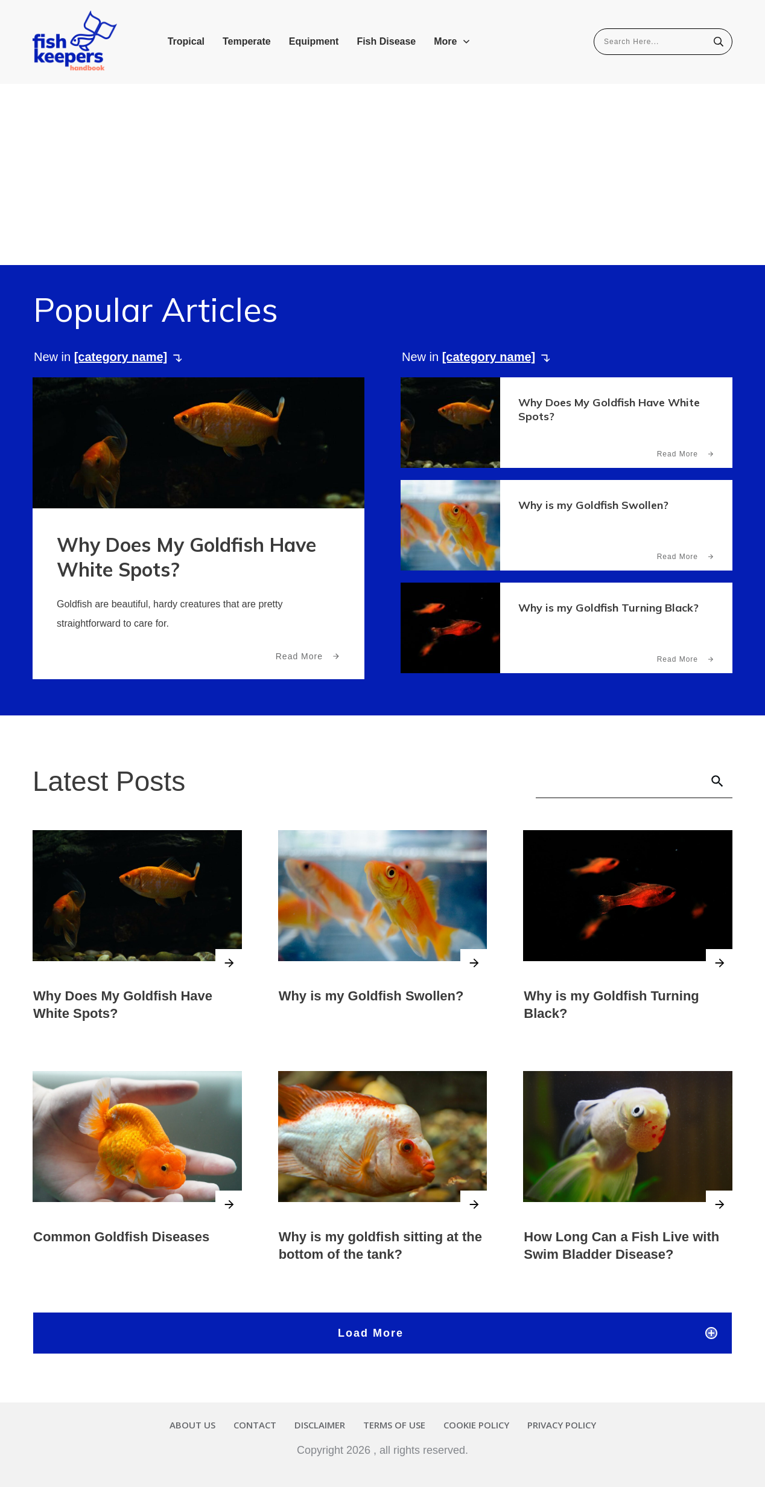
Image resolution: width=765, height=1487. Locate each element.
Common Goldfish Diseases (121, 1236)
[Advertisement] (382, 174)
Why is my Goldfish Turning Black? (608, 608)
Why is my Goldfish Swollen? (593, 505)
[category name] (121, 356)
